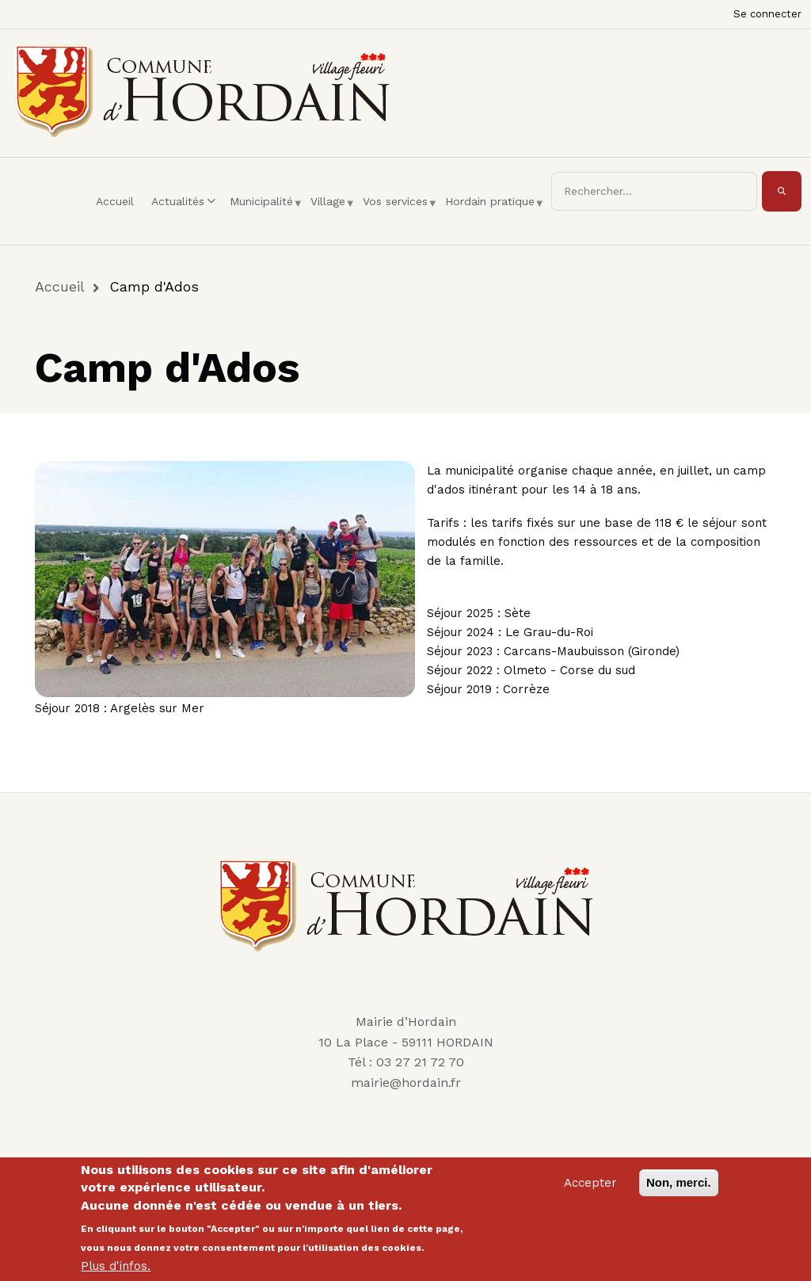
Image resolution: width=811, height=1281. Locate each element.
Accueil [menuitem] (115, 201)
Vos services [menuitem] (399, 216)
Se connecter (767, 14)
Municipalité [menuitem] (265, 216)
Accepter (590, 1188)
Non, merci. (678, 1188)
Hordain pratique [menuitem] (494, 216)
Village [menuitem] (331, 216)
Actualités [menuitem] (185, 216)
